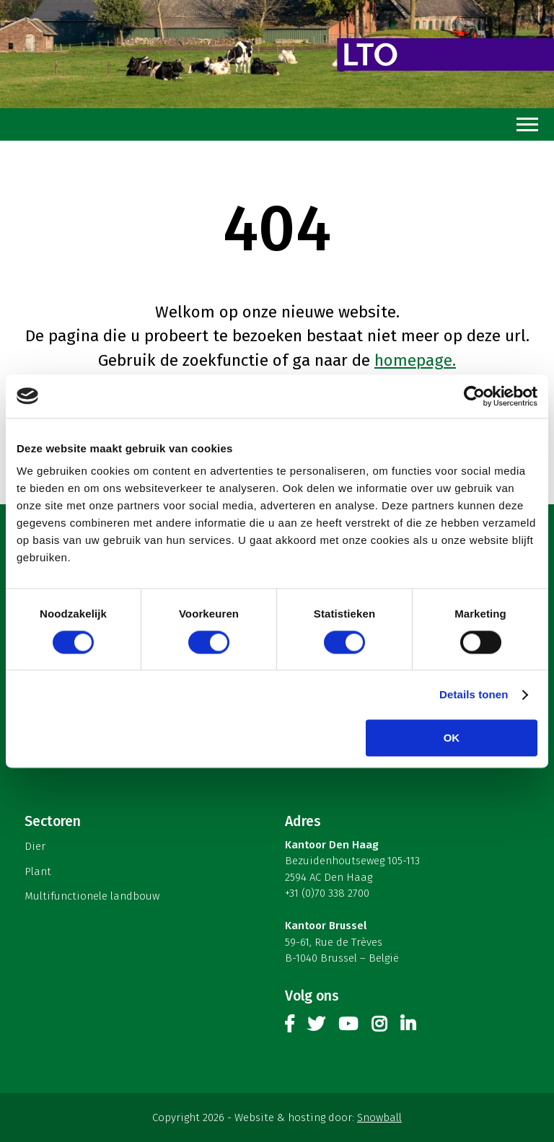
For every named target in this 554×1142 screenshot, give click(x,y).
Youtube (348, 1027)
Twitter (316, 1027)
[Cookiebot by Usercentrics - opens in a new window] (474, 396)
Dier (35, 846)
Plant (38, 871)
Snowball (379, 1117)
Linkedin (408, 1027)
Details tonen (473, 694)
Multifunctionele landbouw (92, 896)
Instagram (379, 1027)
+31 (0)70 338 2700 (327, 893)
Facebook (289, 1027)
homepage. (415, 360)
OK (452, 738)
